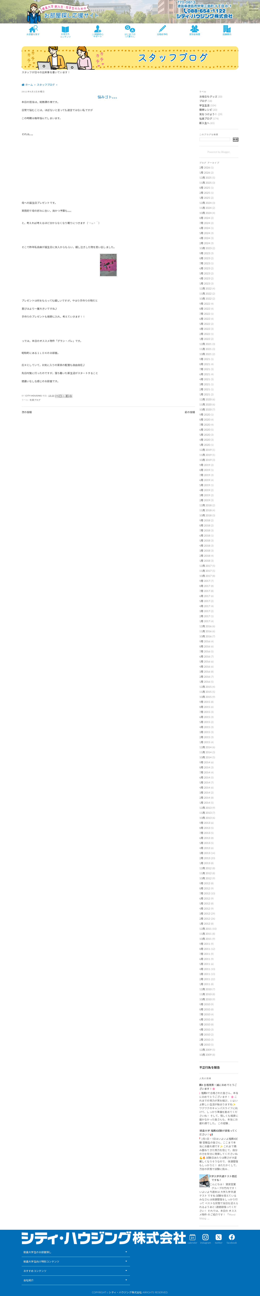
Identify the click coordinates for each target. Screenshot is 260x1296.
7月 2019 (204, 475)
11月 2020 (205, 404)
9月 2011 (204, 943)
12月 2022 (205, 288)
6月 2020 (204, 429)
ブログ (203, 100)
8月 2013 (204, 827)
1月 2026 (204, 172)
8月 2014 (204, 767)
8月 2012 (204, 888)
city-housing (34, 396)
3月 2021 (204, 384)
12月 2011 (205, 928)
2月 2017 (204, 616)
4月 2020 (204, 439)
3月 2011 (204, 974)
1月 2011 (204, 984)
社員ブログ (35, 400)
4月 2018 (204, 545)
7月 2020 (204, 424)
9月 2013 (204, 822)
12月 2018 (205, 505)
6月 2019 (204, 480)
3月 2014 (204, 792)
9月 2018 (204, 520)
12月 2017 (205, 565)
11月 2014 (205, 752)
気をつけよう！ (208, 114)
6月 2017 (204, 596)
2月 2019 (204, 500)
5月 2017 (204, 601)
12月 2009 (205, 1049)
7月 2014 (204, 772)
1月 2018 (204, 560)
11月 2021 (205, 349)
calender (192, 1242)
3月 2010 (204, 1034)
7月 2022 (204, 313)
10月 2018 (205, 515)
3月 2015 (204, 732)
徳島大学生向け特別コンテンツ (41, 1261)
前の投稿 (190, 412)
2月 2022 (204, 333)
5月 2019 (204, 485)
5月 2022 (204, 323)
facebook (232, 1242)
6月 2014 (204, 777)
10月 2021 (205, 354)
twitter (218, 1242)
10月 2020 (205, 409)
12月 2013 (205, 807)
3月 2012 (204, 913)
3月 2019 (204, 495)
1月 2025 (204, 197)
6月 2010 (204, 1019)
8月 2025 (204, 187)
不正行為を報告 (209, 1067)
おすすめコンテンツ (34, 1270)
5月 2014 (204, 782)
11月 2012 (205, 873)
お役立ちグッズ (208, 96)
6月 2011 (204, 958)
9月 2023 (204, 253)
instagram (205, 1242)
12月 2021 (205, 343)
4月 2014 (204, 787)
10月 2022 (205, 298)
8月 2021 (204, 364)
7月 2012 (204, 893)
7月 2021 (204, 369)
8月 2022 (204, 308)
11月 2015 (205, 691)
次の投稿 (27, 412)
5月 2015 (204, 722)
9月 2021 (204, 359)
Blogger (225, 151)
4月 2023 (204, 278)
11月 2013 (205, 812)
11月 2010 (205, 994)
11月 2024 (205, 207)
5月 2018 (204, 540)
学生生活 (204, 105)
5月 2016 (204, 661)
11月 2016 (205, 631)
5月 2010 (204, 1024)
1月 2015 (204, 742)
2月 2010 (204, 1039)
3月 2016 (204, 671)
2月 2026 (204, 167)
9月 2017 (204, 580)
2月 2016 (204, 676)
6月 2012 (204, 898)
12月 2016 (205, 626)
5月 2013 (204, 842)
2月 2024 (204, 243)
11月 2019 (205, 454)
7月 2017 (204, 590)
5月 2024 (204, 233)
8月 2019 (204, 469)
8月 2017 (204, 585)
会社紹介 (28, 1280)
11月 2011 (205, 933)
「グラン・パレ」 (65, 340)
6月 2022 (204, 318)
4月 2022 (204, 328)
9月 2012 (204, 883)
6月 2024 (204, 228)
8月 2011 (204, 948)
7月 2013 (204, 832)
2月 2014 (204, 797)
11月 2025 (205, 182)
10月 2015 (205, 696)
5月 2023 (204, 273)
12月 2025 (205, 177)
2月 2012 (204, 918)
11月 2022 (205, 293)
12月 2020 (205, 399)
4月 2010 (204, 1029)
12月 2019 (205, 449)
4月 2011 (204, 969)
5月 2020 (204, 434)
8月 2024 (204, 217)
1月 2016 (204, 681)
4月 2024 (204, 238)
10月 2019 (205, 459)
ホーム (108, 412)
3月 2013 (204, 853)
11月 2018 (205, 510)
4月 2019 (204, 490)
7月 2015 (204, 711)
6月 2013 (204, 837)
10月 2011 (205, 938)
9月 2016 (204, 641)
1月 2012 (204, 923)
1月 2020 (204, 444)
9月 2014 (204, 762)
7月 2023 (204, 263)
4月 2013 (204, 848)
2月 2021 (204, 389)
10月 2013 (205, 817)
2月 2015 (204, 737)
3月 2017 (204, 611)
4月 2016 (204, 666)
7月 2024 (204, 222)
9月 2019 (204, 464)
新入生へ (204, 123)
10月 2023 (205, 248)
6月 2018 (204, 535)
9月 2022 (204, 303)
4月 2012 (204, 908)
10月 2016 (205, 636)
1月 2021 (204, 394)
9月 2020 (204, 414)
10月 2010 (205, 999)
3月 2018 (204, 550)
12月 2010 (205, 989)
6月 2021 (204, 374)
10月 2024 (205, 212)
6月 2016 (204, 656)
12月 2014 (205, 747)
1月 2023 (204, 283)
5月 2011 (204, 963)
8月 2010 (204, 1009)
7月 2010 (204, 1014)
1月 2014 (204, 802)
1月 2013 (204, 863)
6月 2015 (204, 716)
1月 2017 (204, 621)
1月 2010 (204, 1044)
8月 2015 (204, 706)
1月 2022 (204, 338)
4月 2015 (204, 727)
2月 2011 (204, 979)
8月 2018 (204, 525)
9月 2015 (204, 701)
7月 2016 (204, 651)
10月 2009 (205, 1054)
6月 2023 (204, 268)
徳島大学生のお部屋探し (37, 1252)
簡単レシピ (205, 109)
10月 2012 (205, 878)
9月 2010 (204, 1004)
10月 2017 (205, 575)
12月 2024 (205, 202)
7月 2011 (204, 953)
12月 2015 (205, 686)
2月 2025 (204, 192)
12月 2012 (205, 868)
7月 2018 (204, 530)
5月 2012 (204, 903)
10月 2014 (205, 757)
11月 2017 (205, 570)
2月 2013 (204, 858)
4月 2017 (204, 606)
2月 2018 (204, 555)
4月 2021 (204, 379)
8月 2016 (204, 646)
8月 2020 (204, 419)
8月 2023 (204, 258)
